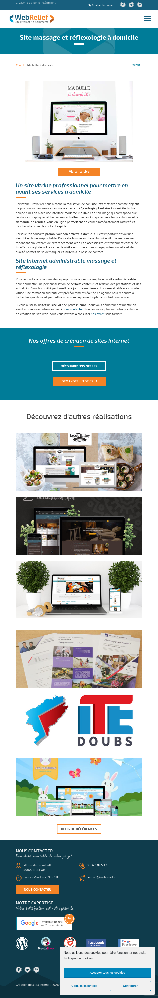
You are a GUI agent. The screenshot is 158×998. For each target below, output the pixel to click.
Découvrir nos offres (79, 366)
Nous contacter (37, 889)
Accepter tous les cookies (107, 972)
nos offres (98, 314)
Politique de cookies (78, 958)
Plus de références (79, 829)
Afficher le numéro (103, 5)
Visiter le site (79, 171)
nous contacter (73, 309)
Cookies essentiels (84, 985)
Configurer (130, 985)
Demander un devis (77, 381)
